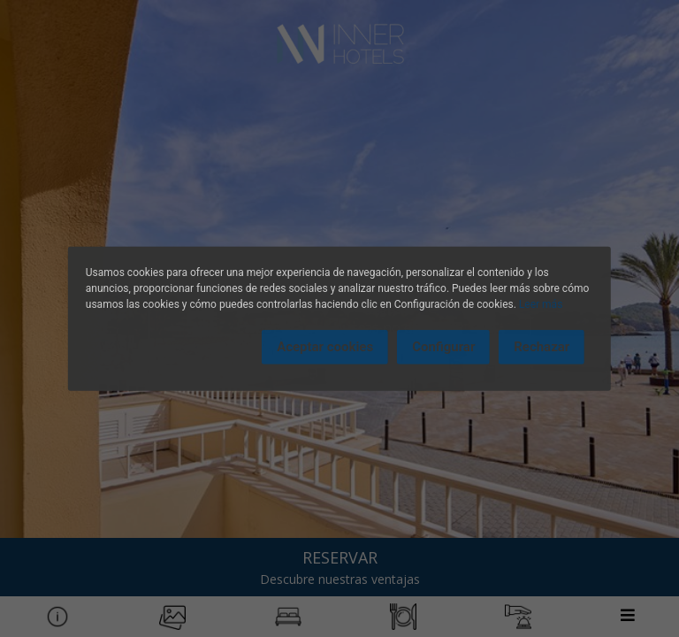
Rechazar (541, 347)
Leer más (540, 304)
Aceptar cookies (325, 347)
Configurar (443, 347)
